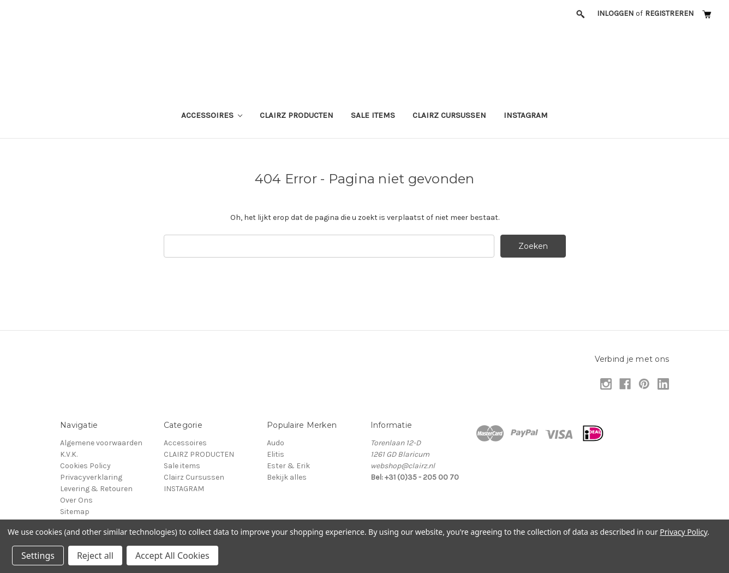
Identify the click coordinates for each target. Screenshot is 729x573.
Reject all (95, 556)
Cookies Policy (85, 465)
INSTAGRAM (526, 115)
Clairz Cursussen (449, 115)
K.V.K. (68, 454)
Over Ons (76, 500)
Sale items (373, 115)
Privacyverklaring (91, 477)
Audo (275, 442)
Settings (38, 556)
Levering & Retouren (96, 488)
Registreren (669, 13)
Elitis (275, 454)
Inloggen (615, 13)
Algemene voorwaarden (101, 442)
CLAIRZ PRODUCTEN (296, 115)
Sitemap (74, 511)
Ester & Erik (288, 465)
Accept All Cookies (172, 556)
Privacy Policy (683, 532)
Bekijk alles (287, 477)
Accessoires (212, 115)
